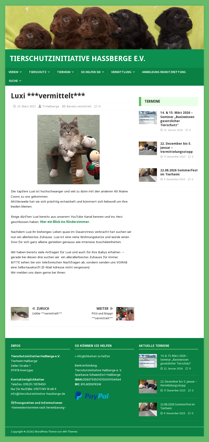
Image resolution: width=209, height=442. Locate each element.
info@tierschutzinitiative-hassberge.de (38, 393)
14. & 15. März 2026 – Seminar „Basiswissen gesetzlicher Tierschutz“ (175, 359)
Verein (13, 72)
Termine (152, 101)
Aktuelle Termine (154, 345)
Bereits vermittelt (79, 106)
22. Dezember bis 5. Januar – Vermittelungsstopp (178, 383)
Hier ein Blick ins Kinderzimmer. (65, 221)
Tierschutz (37, 72)
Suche (13, 81)
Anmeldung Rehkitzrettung (164, 72)
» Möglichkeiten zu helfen (92, 356)
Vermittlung (121, 72)
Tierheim (63, 72)
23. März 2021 (26, 106)
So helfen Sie (91, 72)
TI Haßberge (50, 106)
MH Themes (70, 431)
